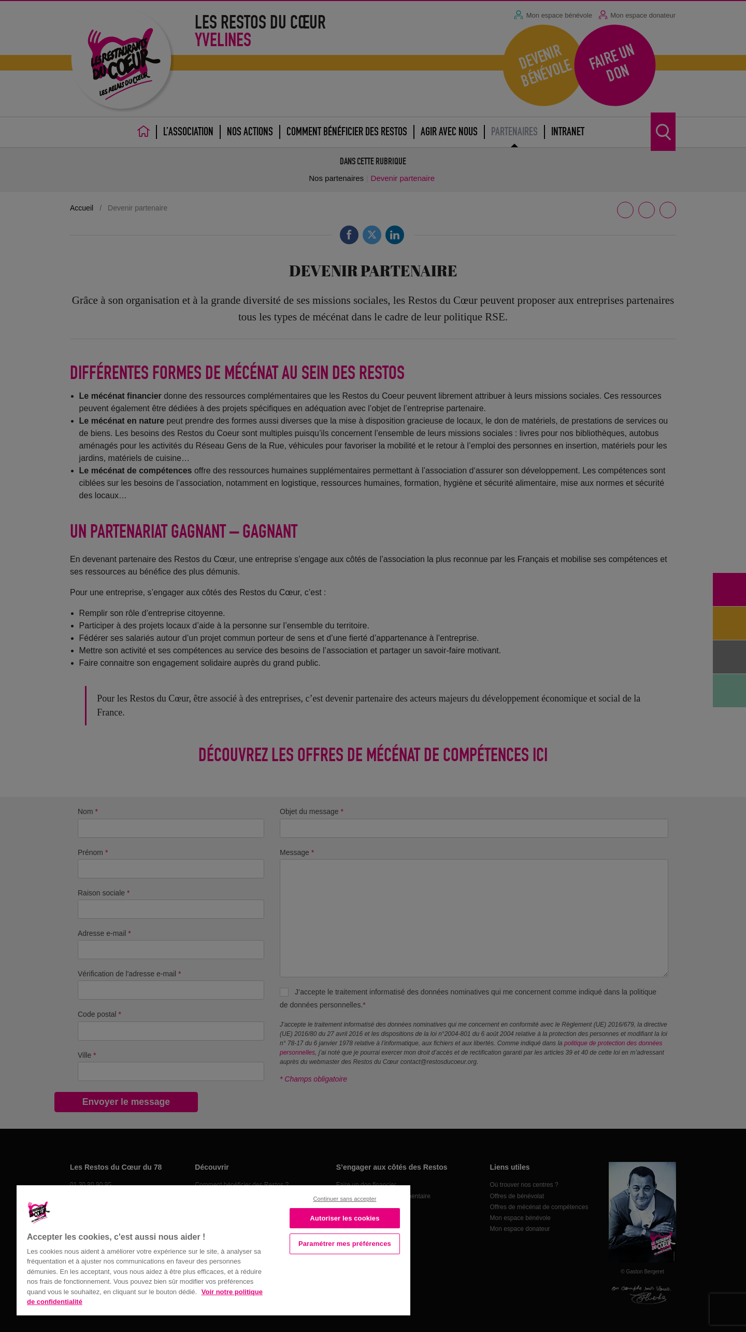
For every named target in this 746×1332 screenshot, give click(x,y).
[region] (213, 1249)
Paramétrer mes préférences (344, 1243)
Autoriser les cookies (344, 1218)
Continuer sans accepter (344, 1199)
